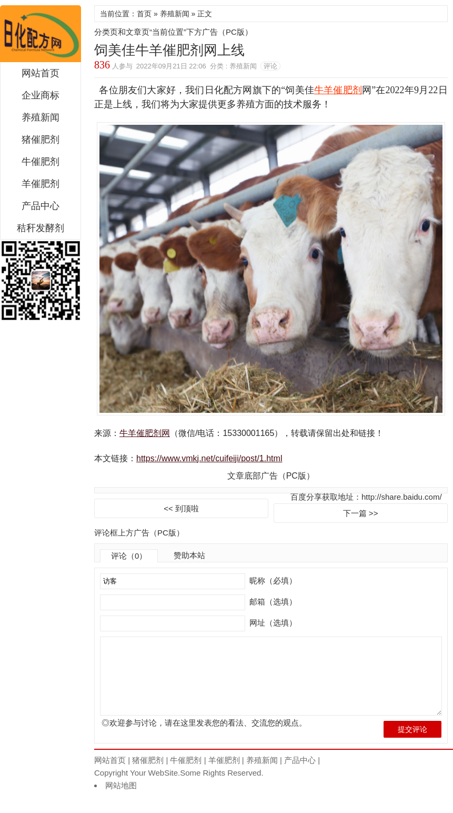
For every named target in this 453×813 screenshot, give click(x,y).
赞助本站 (189, 555)
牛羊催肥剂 (338, 90)
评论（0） (129, 555)
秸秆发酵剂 (40, 228)
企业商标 (40, 95)
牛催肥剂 (40, 161)
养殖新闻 (40, 117)
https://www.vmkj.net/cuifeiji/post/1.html (209, 458)
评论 (270, 66)
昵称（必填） (272, 580)
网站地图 (121, 802)
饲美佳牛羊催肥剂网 (40, 33)
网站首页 (40, 73)
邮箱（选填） (272, 601)
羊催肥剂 (40, 184)
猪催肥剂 (40, 139)
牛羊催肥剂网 (144, 433)
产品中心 (40, 206)
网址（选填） (272, 622)
